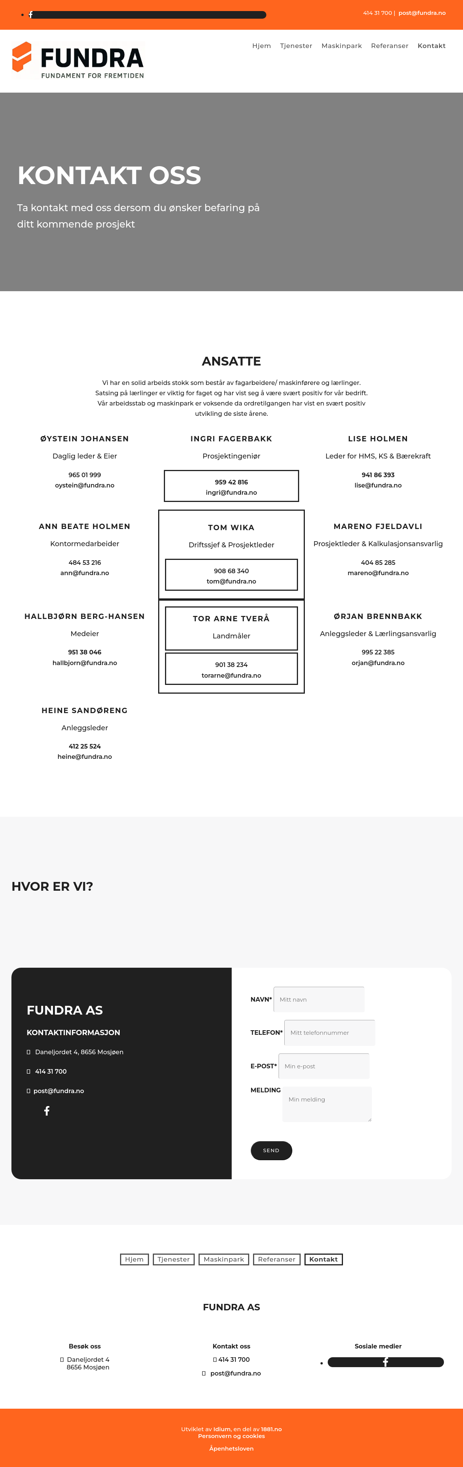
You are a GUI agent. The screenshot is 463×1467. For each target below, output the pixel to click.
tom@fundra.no (231, 581)
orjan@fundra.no (378, 663)
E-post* (264, 1066)
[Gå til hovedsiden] (78, 77)
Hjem (259, 45)
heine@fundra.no (85, 756)
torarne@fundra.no (231, 675)
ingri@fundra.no (231, 492)
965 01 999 (85, 475)
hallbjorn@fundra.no (85, 663)
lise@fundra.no (378, 485)
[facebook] (31, 15)
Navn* (261, 999)
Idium (222, 1426)
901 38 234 (231, 665)
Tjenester (295, 45)
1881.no (271, 1426)
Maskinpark (341, 45)
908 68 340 (231, 571)
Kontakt (432, 45)
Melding (266, 1090)
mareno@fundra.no (378, 573)
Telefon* (267, 1032)
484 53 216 (85, 562)
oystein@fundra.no (85, 485)
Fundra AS (231, 1305)
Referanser (390, 45)
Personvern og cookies (231, 1433)
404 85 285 (378, 562)
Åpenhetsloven (231, 1446)
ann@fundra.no (85, 573)
